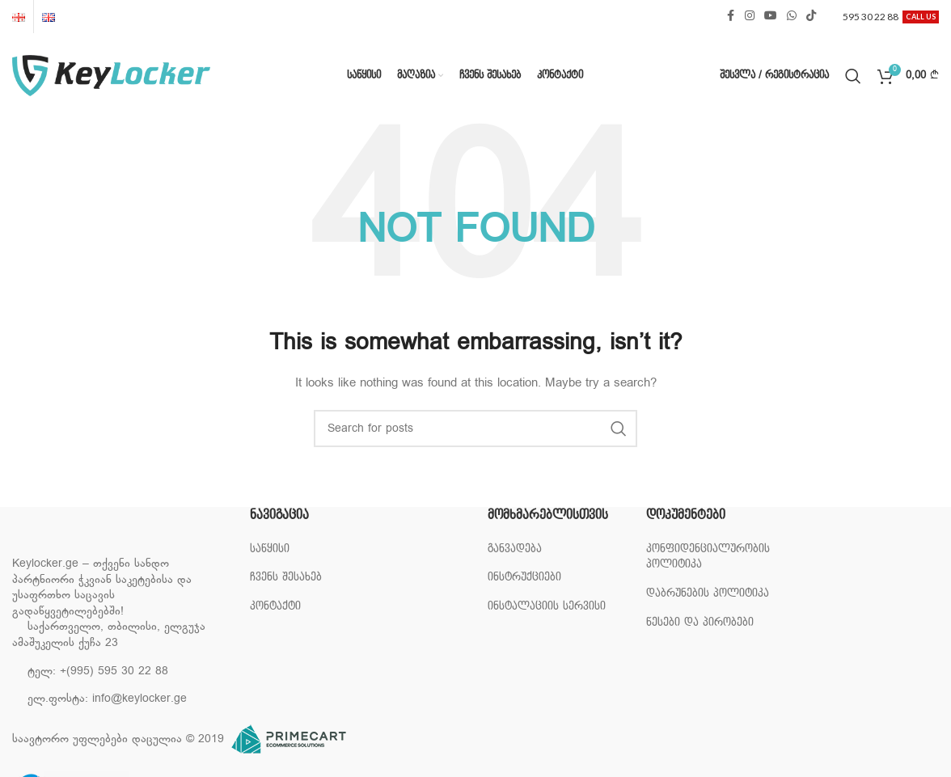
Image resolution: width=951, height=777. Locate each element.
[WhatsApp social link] (791, 16)
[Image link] (93, 540)
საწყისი (270, 549)
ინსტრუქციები (524, 577)
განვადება (515, 549)
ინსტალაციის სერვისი (547, 606)
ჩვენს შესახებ (286, 577)
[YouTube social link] (770, 16)
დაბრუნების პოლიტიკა (707, 593)
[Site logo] (111, 75)
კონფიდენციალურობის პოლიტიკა (708, 557)
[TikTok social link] (811, 16)
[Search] (853, 76)
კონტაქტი (275, 606)
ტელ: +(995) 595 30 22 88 (97, 671)
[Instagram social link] (749, 16)
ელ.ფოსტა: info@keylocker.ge (107, 699)
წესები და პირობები (700, 622)
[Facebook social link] (730, 16)
